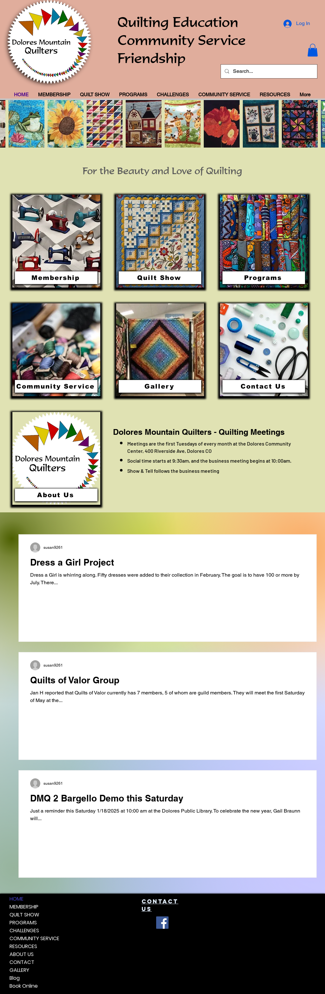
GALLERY (19, 970)
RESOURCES (23, 946)
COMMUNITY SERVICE (34, 938)
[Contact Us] (263, 386)
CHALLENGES (24, 930)
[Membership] (56, 277)
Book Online (24, 986)
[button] (312, 50)
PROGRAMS (23, 922)
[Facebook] (162, 922)
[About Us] (56, 495)
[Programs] (263, 277)
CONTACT (22, 962)
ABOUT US (22, 954)
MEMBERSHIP (24, 906)
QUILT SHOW (24, 914)
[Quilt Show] (160, 277)
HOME (16, 898)
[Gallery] (160, 386)
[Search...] (268, 71)
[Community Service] (56, 386)
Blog (15, 978)
